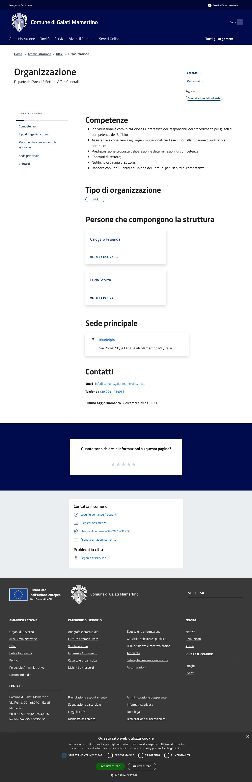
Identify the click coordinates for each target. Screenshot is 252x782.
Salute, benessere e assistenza (147, 660)
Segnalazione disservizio (84, 704)
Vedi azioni (196, 81)
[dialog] (126, 757)
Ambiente (133, 653)
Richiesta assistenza (82, 718)
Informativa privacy (140, 704)
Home (18, 53)
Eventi (190, 672)
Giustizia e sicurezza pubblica (146, 638)
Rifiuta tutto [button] (141, 766)
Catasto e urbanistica (82, 660)
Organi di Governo (21, 631)
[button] (126, 775)
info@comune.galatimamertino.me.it (120, 383)
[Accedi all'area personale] (223, 5)
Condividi (195, 73)
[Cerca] (238, 22)
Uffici (59, 53)
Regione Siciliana (20, 5)
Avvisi (190, 646)
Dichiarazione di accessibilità (146, 718)
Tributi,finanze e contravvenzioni (149, 645)
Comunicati (193, 638)
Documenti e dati (20, 674)
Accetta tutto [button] (110, 766)
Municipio (107, 339)
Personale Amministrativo (26, 667)
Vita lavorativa (78, 646)
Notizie (190, 631)
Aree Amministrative (23, 638)
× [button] (247, 736)
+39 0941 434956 (111, 391)
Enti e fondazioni (20, 653)
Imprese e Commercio (82, 653)
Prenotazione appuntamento (87, 697)
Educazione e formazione (143, 631)
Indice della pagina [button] (30, 113)
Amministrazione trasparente (147, 697)
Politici (13, 660)
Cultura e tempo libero (83, 638)
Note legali (134, 711)
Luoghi (190, 665)
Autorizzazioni (136, 667)
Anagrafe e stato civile (83, 631)
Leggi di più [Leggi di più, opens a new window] (173, 748)
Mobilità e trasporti (81, 667)
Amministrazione (39, 53)
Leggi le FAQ (76, 711)
